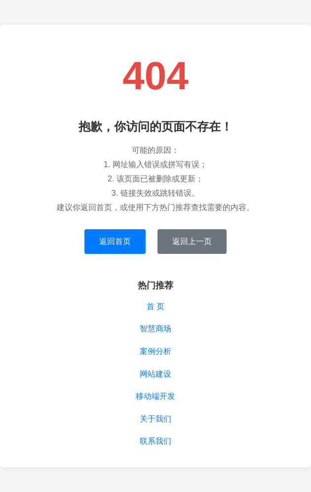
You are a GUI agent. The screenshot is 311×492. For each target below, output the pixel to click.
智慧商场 (155, 328)
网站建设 (155, 374)
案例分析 (155, 351)
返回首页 (115, 241)
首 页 (155, 306)
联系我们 (155, 441)
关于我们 (155, 419)
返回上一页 (192, 241)
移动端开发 (155, 396)
